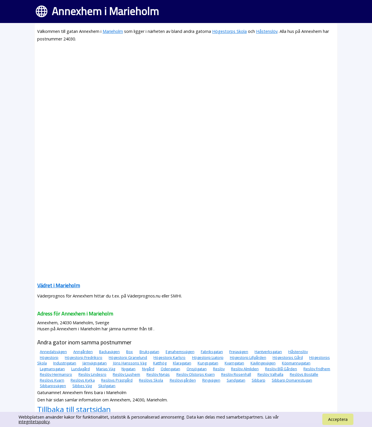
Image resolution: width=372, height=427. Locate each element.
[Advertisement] (186, 88)
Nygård (148, 368)
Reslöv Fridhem (316, 368)
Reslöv (219, 368)
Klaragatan (182, 363)
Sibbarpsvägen (53, 385)
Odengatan (170, 368)
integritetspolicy (34, 421)
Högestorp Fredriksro (83, 357)
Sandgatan (236, 380)
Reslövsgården (183, 380)
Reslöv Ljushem (126, 374)
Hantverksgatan (268, 351)
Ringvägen (211, 380)
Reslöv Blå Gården (281, 368)
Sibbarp (258, 380)
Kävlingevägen (263, 363)
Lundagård (80, 368)
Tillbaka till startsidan (74, 409)
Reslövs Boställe (304, 374)
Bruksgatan (149, 351)
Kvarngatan (234, 363)
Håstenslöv (267, 31)
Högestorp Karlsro (169, 357)
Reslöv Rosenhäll (236, 374)
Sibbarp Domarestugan (292, 380)
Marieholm (113, 31)
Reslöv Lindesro (92, 374)
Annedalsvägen (53, 351)
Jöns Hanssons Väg (129, 363)
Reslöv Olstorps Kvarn (195, 374)
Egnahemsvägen (180, 351)
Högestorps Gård (288, 357)
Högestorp (49, 357)
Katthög (160, 363)
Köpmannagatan (296, 363)
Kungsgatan (208, 363)
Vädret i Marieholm (58, 285)
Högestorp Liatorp (207, 357)
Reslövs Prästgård (117, 380)
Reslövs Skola (151, 380)
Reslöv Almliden (245, 368)
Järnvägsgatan (95, 363)
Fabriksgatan (212, 351)
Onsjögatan (197, 368)
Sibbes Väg (82, 385)
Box (129, 351)
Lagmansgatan (52, 368)
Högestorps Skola (229, 31)
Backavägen (109, 351)
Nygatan (128, 368)
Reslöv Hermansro (56, 374)
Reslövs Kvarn (52, 380)
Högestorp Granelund (128, 357)
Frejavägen (238, 351)
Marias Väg (105, 368)
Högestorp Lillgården (248, 357)
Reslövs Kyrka (83, 380)
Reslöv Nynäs (158, 374)
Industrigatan (64, 363)
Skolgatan (106, 385)
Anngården (83, 351)
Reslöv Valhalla (270, 374)
